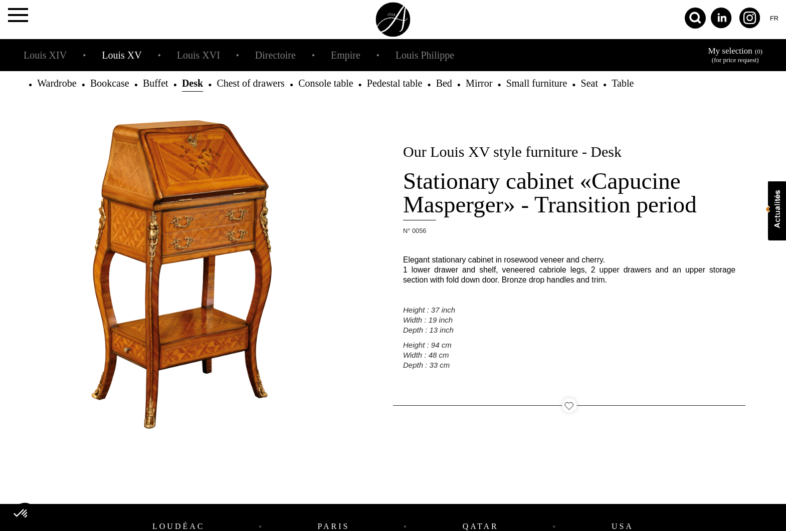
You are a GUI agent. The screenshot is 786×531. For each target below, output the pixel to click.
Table (623, 83)
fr (774, 18)
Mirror (479, 83)
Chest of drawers (251, 83)
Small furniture (536, 83)
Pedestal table (395, 83)
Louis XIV (45, 55)
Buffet (155, 83)
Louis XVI (198, 55)
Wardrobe (56, 83)
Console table (325, 83)
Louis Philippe (425, 55)
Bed (444, 83)
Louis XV (121, 55)
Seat (589, 83)
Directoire (275, 55)
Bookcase (109, 83)
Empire (345, 55)
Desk (192, 83)
